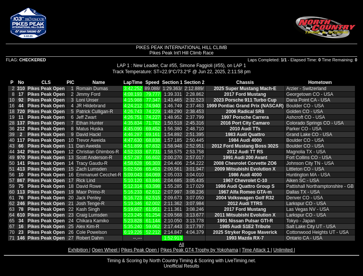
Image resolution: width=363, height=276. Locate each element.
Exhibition (78, 250)
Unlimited (283, 250)
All (181, 244)
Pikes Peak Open (139, 250)
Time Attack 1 (256, 250)
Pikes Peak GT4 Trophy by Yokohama (199, 250)
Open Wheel (105, 250)
